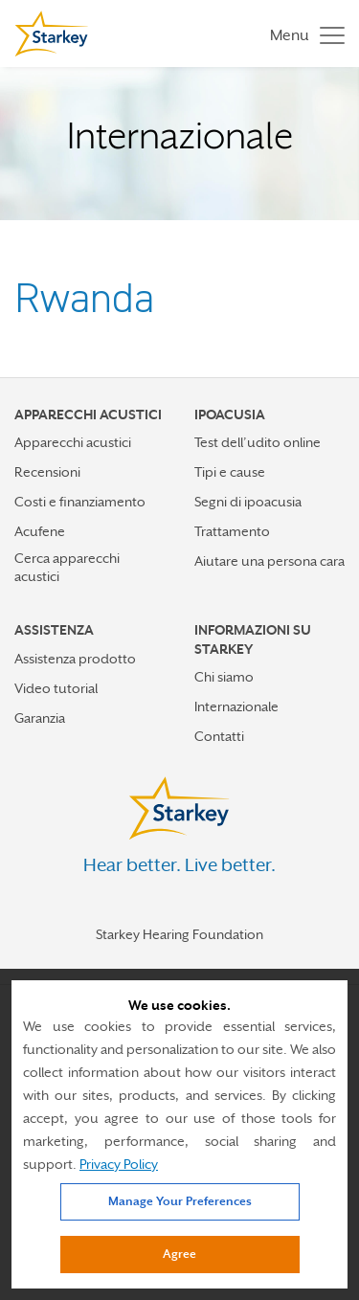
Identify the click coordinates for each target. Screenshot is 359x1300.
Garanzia (39, 718)
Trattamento (232, 531)
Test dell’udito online (257, 442)
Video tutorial (56, 688)
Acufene (39, 531)
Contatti (219, 736)
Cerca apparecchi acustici (67, 567)
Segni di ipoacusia (248, 501)
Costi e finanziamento (80, 501)
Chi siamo (224, 676)
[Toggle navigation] (302, 34)
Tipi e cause (229, 472)
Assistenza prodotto (75, 658)
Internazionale (236, 706)
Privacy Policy (118, 1164)
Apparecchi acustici (72, 442)
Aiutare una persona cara (269, 561)
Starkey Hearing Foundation (179, 934)
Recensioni (47, 472)
